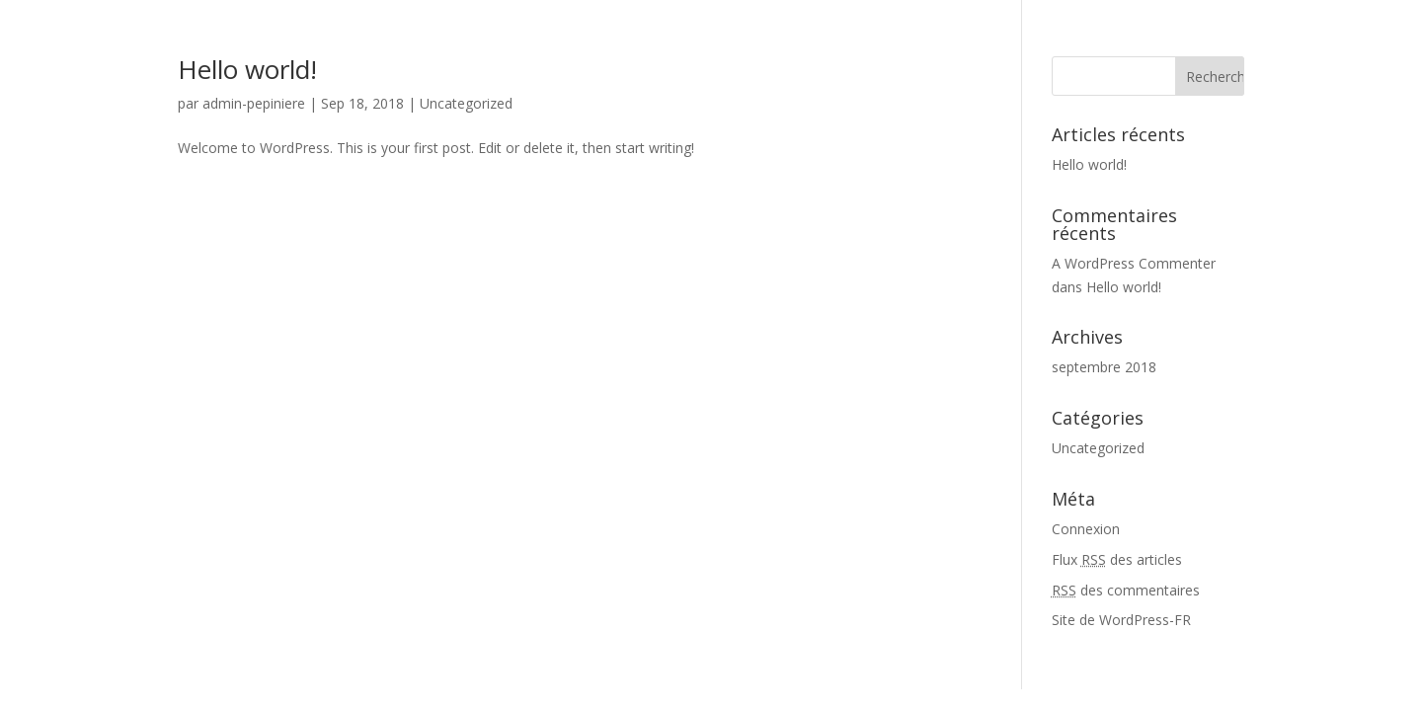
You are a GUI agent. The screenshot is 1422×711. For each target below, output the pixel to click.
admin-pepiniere (253, 103)
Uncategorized (466, 103)
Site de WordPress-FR (1121, 619)
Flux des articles (1117, 559)
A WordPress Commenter (1134, 263)
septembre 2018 (1104, 366)
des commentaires (1126, 590)
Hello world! (247, 69)
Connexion (1086, 528)
